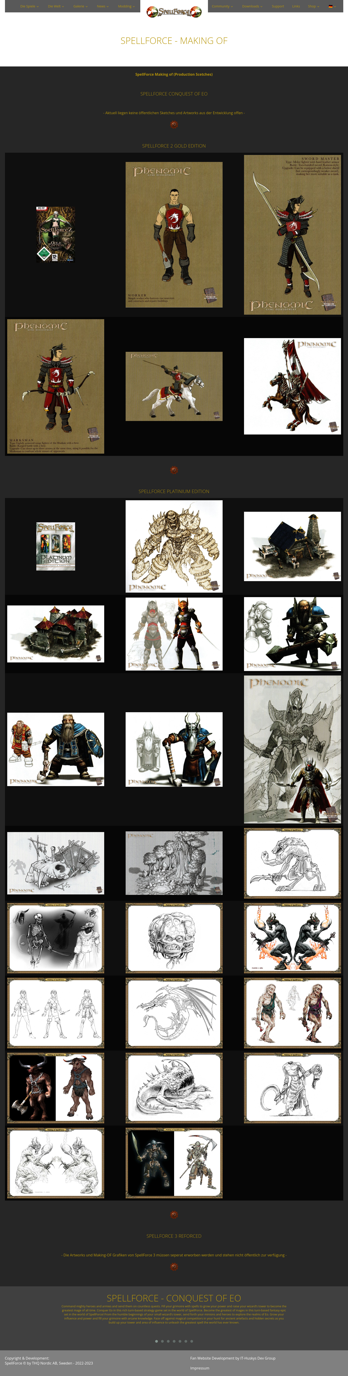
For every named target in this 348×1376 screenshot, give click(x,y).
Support (278, 6)
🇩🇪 (331, 6)
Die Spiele (27, 6)
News (101, 6)
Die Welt (54, 6)
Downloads (250, 6)
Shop (312, 6)
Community (221, 6)
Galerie (79, 6)
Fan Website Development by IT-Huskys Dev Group (233, 1358)
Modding (124, 6)
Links (296, 6)
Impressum (199, 1368)
